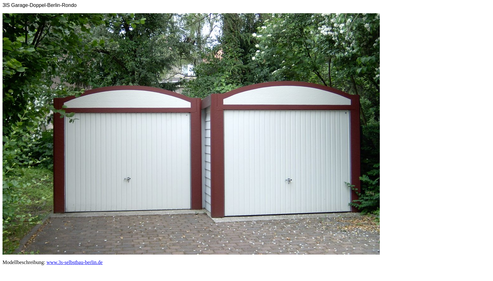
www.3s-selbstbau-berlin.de (74, 262)
